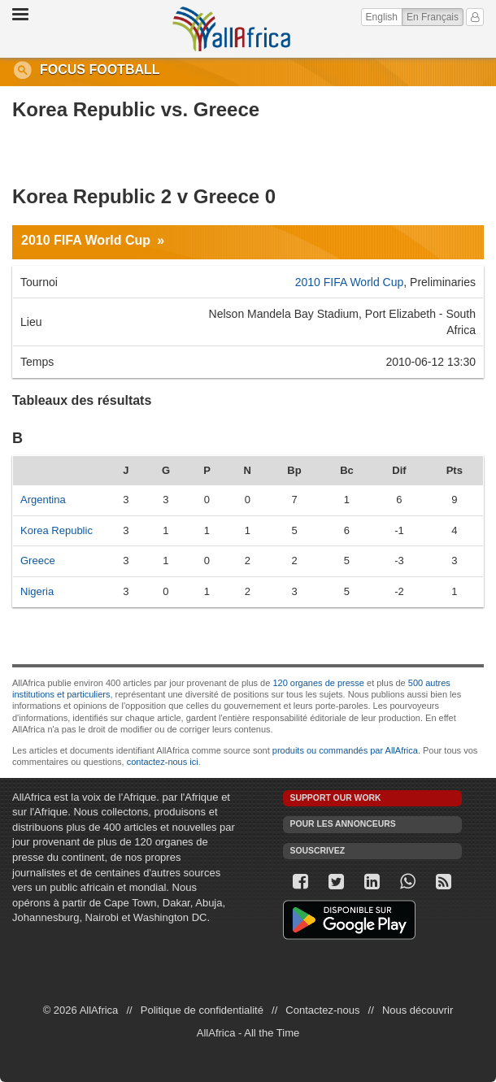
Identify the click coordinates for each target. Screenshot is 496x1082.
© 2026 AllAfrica (81, 1010)
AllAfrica (231, 29)
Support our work (335, 797)
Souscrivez (318, 850)
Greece (37, 560)
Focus (62, 69)
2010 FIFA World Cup (85, 240)
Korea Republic (56, 530)
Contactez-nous (322, 1010)
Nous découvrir (417, 1010)
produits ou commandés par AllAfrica (345, 750)
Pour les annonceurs (343, 823)
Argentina (43, 499)
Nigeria (37, 591)
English (382, 17)
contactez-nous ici (162, 762)
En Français (435, 16)
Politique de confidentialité (202, 1010)
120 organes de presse (318, 683)
